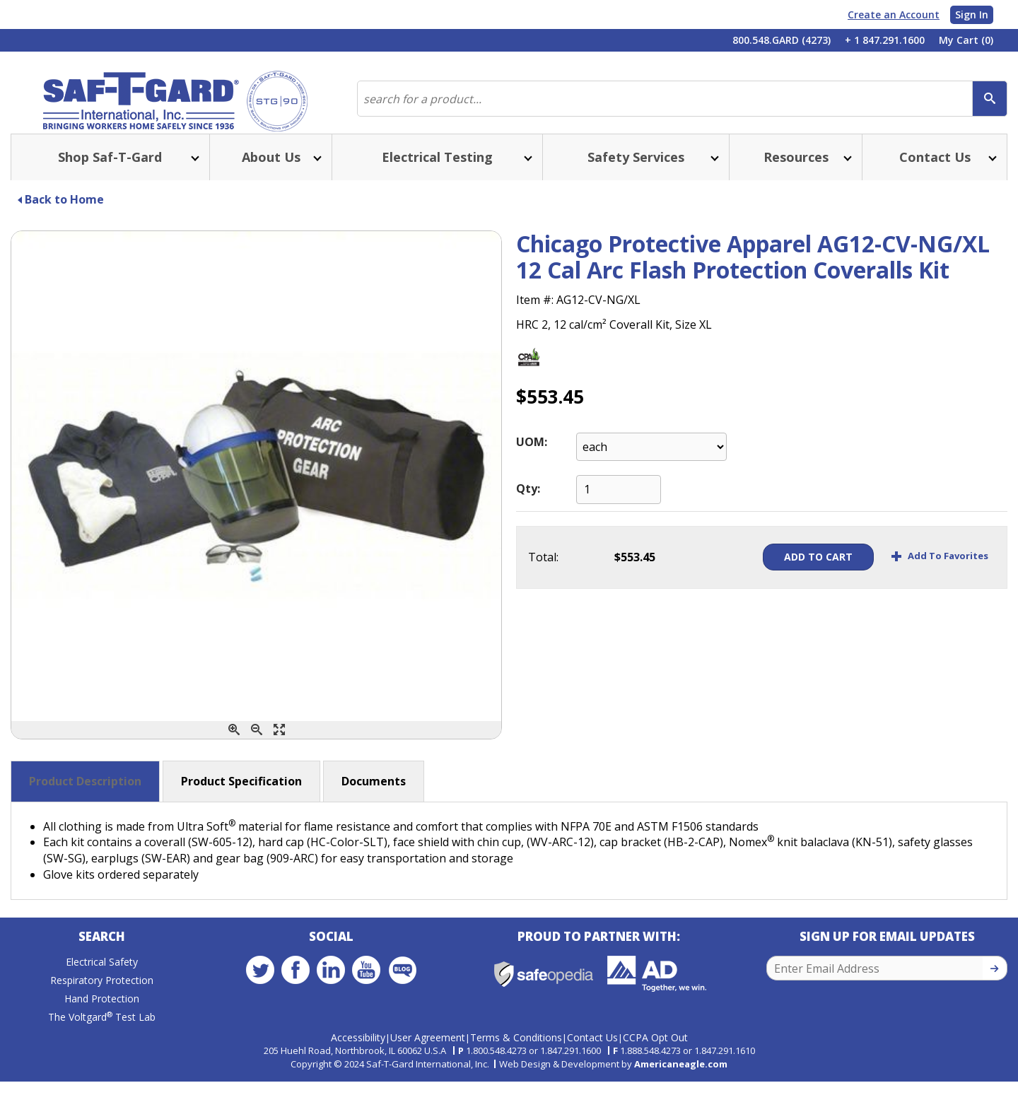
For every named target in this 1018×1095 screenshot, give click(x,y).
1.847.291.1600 (570, 1064)
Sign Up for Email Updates (887, 957)
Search (101, 957)
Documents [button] (373, 798)
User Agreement (427, 1051)
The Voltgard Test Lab (102, 1037)
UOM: (531, 459)
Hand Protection (101, 1019)
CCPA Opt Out (655, 1051)
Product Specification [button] (241, 798)
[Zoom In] (234, 747)
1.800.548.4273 (496, 1064)
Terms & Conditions (516, 1051)
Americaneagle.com (680, 1077)
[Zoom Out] (257, 747)
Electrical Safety (102, 982)
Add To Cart (786, 573)
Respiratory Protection (101, 1000)
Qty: (528, 505)
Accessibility (358, 1051)
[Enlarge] (279, 747)
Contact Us (592, 1051)
